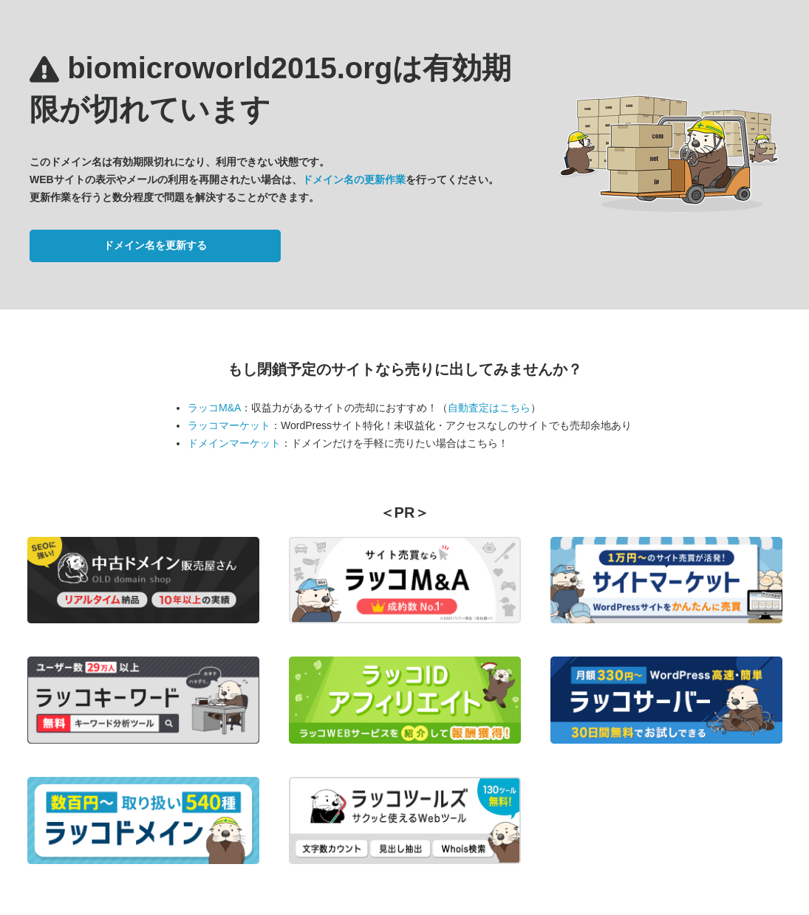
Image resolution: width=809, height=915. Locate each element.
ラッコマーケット (229, 425)
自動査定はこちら (489, 408)
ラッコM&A (214, 408)
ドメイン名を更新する (155, 245)
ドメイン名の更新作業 (354, 179)
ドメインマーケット (234, 443)
